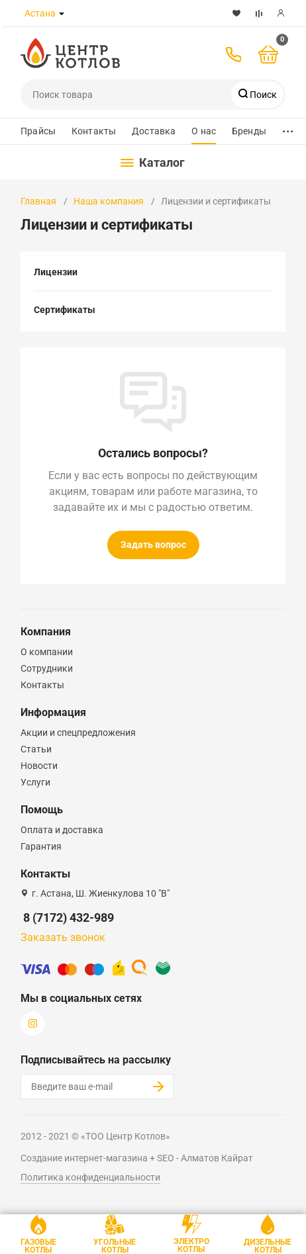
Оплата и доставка (62, 830)
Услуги (35, 782)
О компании (47, 652)
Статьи (36, 749)
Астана (40, 13)
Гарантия (41, 846)
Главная (38, 201)
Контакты (94, 131)
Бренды (249, 131)
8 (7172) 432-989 (68, 917)
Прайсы (38, 131)
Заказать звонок (63, 937)
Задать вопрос (153, 544)
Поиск (262, 94)
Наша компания (109, 201)
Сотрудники (47, 668)
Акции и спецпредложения (78, 732)
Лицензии (55, 272)
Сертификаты (64, 309)
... (288, 128)
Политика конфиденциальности (90, 1177)
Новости (39, 765)
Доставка (154, 131)
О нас (203, 131)
